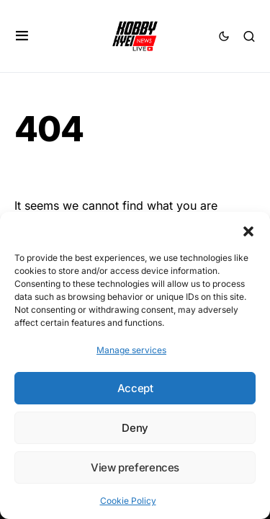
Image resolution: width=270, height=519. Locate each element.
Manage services (131, 350)
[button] (248, 230)
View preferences (135, 467)
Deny (135, 428)
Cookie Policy (128, 500)
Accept (135, 388)
